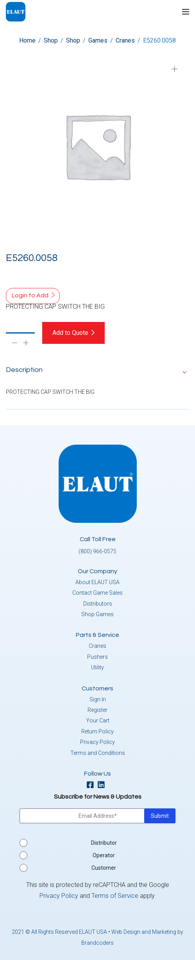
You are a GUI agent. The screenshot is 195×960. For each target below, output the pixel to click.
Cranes (125, 40)
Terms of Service (114, 895)
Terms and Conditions (97, 753)
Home (27, 40)
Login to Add (30, 295)
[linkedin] (103, 785)
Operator (104, 855)
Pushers (97, 657)
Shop (51, 40)
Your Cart (97, 720)
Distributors (97, 604)
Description (24, 370)
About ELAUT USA (97, 582)
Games (97, 40)
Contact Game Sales (97, 593)
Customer (103, 868)
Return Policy (97, 731)
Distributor (104, 843)
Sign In (97, 699)
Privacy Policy (97, 742)
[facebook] (92, 785)
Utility (97, 667)
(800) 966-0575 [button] (97, 551)
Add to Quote (70, 332)
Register (97, 710)
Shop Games (97, 614)
